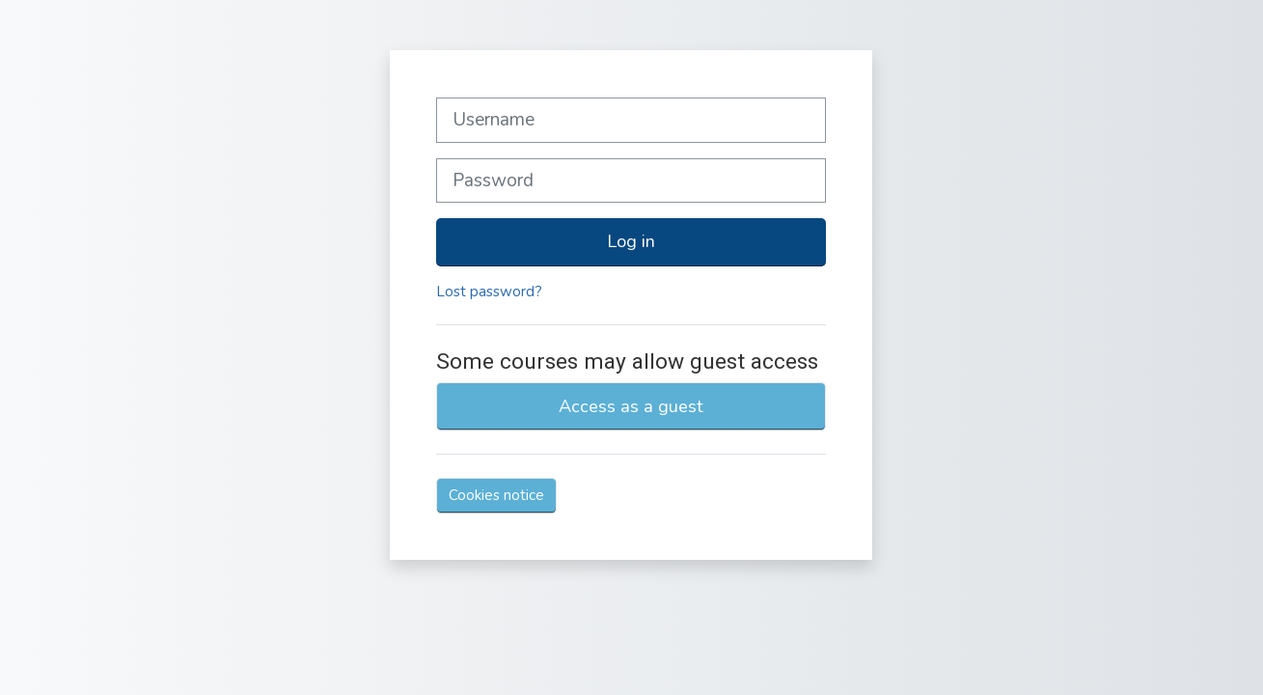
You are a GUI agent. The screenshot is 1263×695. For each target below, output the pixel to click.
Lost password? (489, 291)
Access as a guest (631, 406)
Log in (631, 241)
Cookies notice (496, 495)
